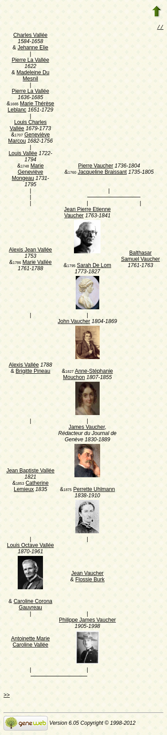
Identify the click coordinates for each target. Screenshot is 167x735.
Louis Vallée (22, 154)
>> (7, 696)
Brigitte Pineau (33, 372)
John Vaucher (74, 322)
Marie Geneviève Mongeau (28, 173)
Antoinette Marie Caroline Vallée (30, 642)
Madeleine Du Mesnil (32, 76)
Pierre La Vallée (30, 61)
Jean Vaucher (87, 574)
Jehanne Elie (33, 48)
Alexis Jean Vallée (30, 251)
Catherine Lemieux (31, 487)
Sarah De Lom (94, 266)
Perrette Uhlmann (94, 490)
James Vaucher (87, 428)
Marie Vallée (37, 263)
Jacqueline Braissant (102, 173)
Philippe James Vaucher (87, 621)
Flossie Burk (90, 580)
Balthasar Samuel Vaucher (140, 257)
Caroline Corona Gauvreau (33, 605)
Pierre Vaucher (95, 167)
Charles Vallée (30, 36)
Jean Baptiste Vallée (30, 471)
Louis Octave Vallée (30, 546)
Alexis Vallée (24, 366)
